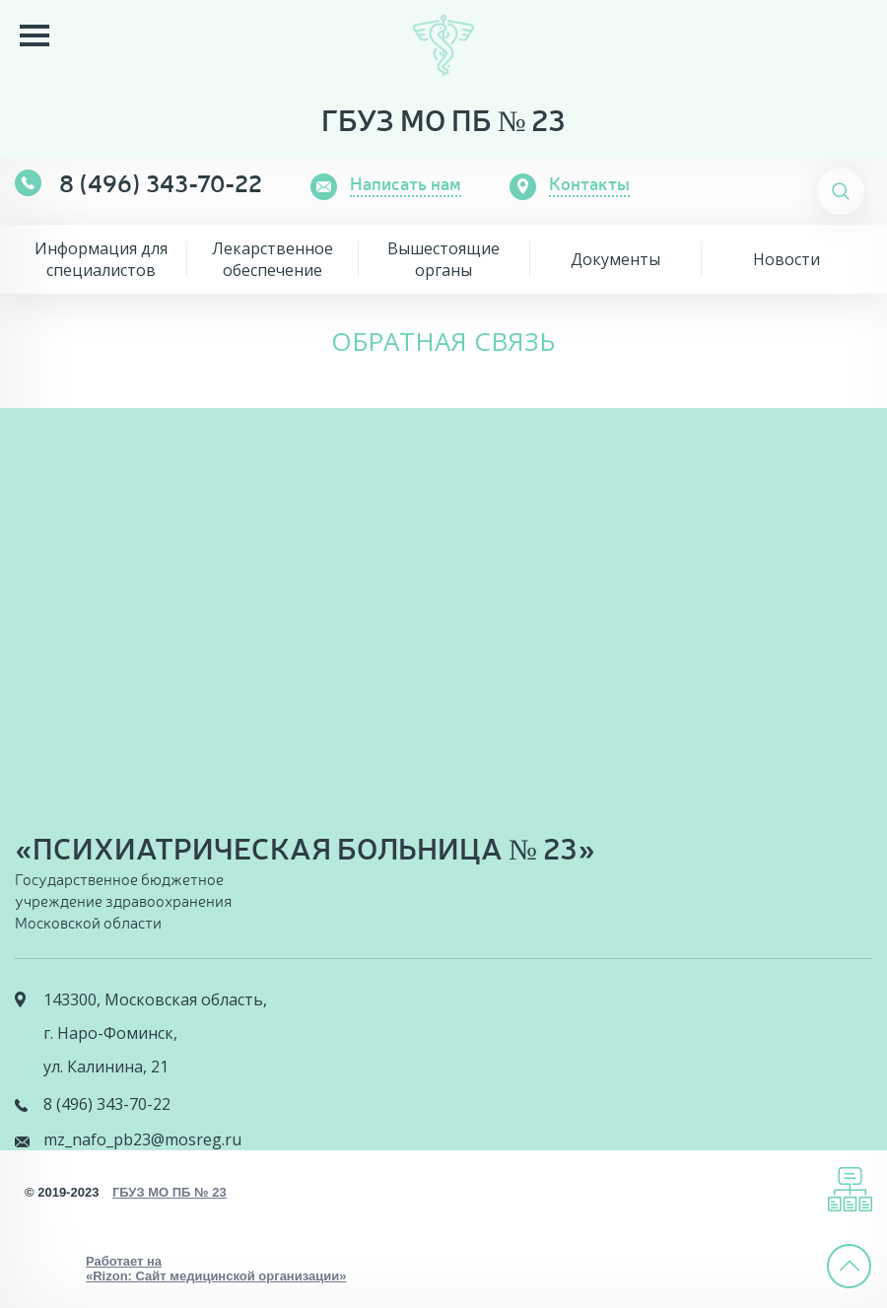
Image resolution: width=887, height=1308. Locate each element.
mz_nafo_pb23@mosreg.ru (142, 1139)
